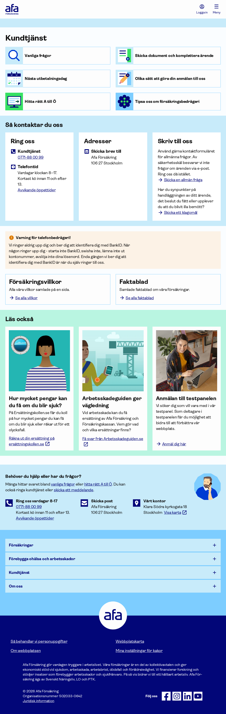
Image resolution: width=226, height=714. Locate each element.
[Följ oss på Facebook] (166, 696)
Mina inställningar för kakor (139, 650)
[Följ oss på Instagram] (176, 696)
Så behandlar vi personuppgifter (39, 641)
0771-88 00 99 (29, 507)
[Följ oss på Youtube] (198, 696)
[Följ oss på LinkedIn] (187, 696)
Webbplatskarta (130, 641)
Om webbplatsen (26, 650)
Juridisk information (38, 701)
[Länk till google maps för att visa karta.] (175, 512)
